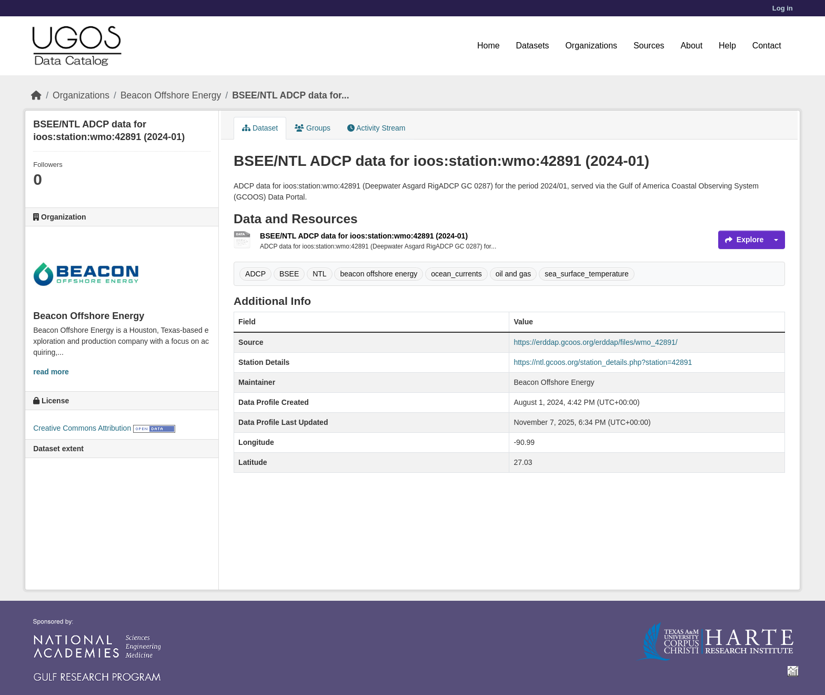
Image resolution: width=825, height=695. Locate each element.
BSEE (289, 274)
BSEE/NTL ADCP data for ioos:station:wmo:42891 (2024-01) (364, 236)
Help (727, 45)
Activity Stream (376, 128)
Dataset (260, 128)
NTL (319, 274)
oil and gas (513, 274)
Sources (649, 45)
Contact (766, 45)
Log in (782, 8)
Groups (312, 128)
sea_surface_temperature (587, 274)
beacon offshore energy (378, 274)
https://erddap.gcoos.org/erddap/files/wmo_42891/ (595, 342)
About (691, 45)
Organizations (591, 45)
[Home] (36, 95)
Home (488, 45)
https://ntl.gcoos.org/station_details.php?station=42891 (603, 362)
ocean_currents (456, 274)
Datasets (532, 45)
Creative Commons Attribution (82, 428)
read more (51, 372)
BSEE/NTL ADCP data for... (290, 95)
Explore (744, 239)
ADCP (255, 274)
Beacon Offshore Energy (170, 95)
